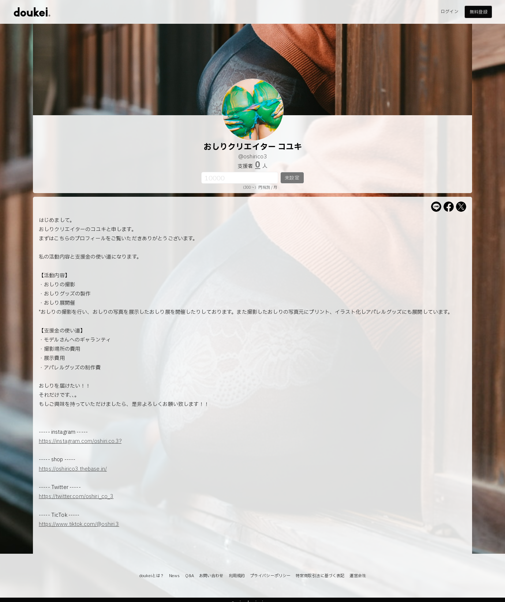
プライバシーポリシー (270, 576)
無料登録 (478, 12)
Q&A (189, 576)
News (174, 576)
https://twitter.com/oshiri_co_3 (76, 496)
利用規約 (237, 576)
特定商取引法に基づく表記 (320, 576)
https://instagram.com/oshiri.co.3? (80, 441)
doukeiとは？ (151, 576)
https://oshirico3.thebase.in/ (73, 469)
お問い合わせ (211, 576)
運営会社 (357, 576)
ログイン (449, 11)
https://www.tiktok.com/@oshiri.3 (79, 524)
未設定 (292, 178)
